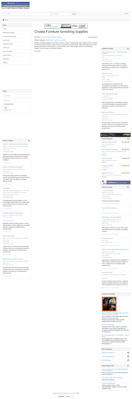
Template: (61, 396)
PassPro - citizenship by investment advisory (15, 144)
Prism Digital (6, 188)
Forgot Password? (7, 110)
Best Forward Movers (9, 236)
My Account (6, 40)
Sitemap (5, 62)
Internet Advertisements (108, 383)
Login (126, 13)
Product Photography (108, 324)
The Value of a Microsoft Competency (112, 377)
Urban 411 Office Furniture (109, 142)
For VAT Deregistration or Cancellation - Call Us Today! (115, 335)
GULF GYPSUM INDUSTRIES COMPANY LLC (115, 249)
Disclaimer (6, 59)
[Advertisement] (16, 77)
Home (6, 20)
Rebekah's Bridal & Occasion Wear (13, 213)
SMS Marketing (106, 360)
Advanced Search (8, 44)
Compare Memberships (9, 36)
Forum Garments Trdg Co (109, 208)
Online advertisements (108, 356)
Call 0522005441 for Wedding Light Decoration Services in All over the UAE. (115, 313)
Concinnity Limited (107, 272)
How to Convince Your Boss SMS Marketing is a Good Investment (115, 369)
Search (74, 14)
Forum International (107, 190)
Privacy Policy (7, 55)
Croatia (42, 37)
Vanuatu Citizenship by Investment (13, 167)
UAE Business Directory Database (111, 217)
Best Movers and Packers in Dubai (13, 259)
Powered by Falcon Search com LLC (63, 393)
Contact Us (6, 47)
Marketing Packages (8, 32)
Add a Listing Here (92, 37)
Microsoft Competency (108, 352)
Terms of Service (7, 51)
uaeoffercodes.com (107, 173)
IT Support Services (107, 165)
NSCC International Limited (109, 94)
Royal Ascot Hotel (107, 73)
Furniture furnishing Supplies (54, 37)
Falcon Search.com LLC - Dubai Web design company (114, 52)
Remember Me (9, 104)
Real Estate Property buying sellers (56, 40)
